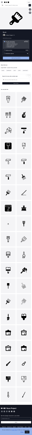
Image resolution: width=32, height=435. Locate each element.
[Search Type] (2, 5)
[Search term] (17, 5)
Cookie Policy (14, 429)
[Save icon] (30, 9)
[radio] (16, 44)
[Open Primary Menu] (2, 2)
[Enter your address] (16, 418)
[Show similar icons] (30, 13)
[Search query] (16, 79)
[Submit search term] (30, 5)
